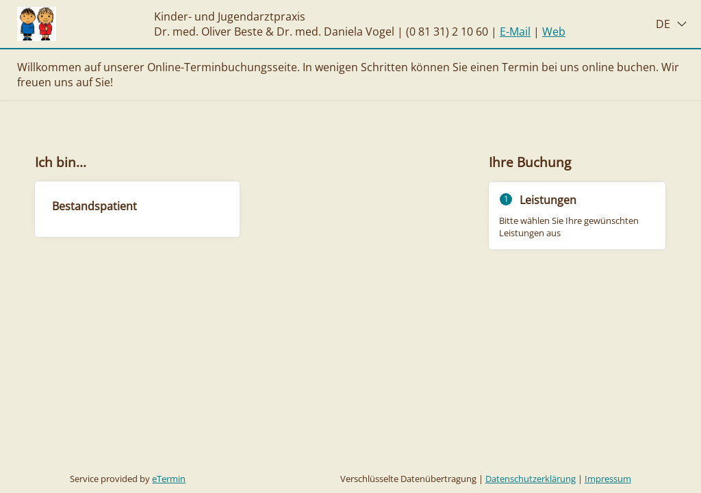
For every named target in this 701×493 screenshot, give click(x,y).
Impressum (608, 478)
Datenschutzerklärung (530, 478)
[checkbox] (137, 209)
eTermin (169, 478)
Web (553, 31)
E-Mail (515, 31)
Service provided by (128, 478)
